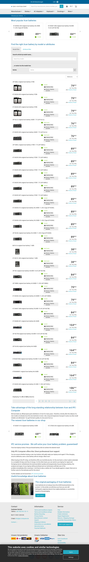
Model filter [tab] (16, 49)
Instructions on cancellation (42, 524)
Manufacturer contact (41, 518)
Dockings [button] (60, 11)
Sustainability (62, 542)
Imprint (36, 520)
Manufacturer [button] (16, 11)
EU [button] (71, 6)
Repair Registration (63, 516)
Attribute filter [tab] (27, 49)
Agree (71, 552)
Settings (70, 557)
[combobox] (52, 70)
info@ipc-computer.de (22, 518)
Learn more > (40, 495)
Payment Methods (39, 528)
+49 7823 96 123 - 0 (22, 511)
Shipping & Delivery (40, 522)
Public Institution (63, 514)
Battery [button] (27, 11)
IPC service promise (37, 473)
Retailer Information (64, 512)
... (52, 401)
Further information (23, 555)
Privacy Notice (38, 516)
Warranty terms (39, 526)
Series (15, 70)
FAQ (59, 510)
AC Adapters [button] (38, 11)
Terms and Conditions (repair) (43, 510)
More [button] (69, 11)
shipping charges (72, 89)
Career (60, 540)
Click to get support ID (65, 524)
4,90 (45, 2)
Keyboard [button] (50, 11)
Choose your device (18, 16)
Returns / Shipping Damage (66, 518)
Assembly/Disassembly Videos (67, 520)
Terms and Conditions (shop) (43, 512)
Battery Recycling (39, 514)
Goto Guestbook (63, 538)
